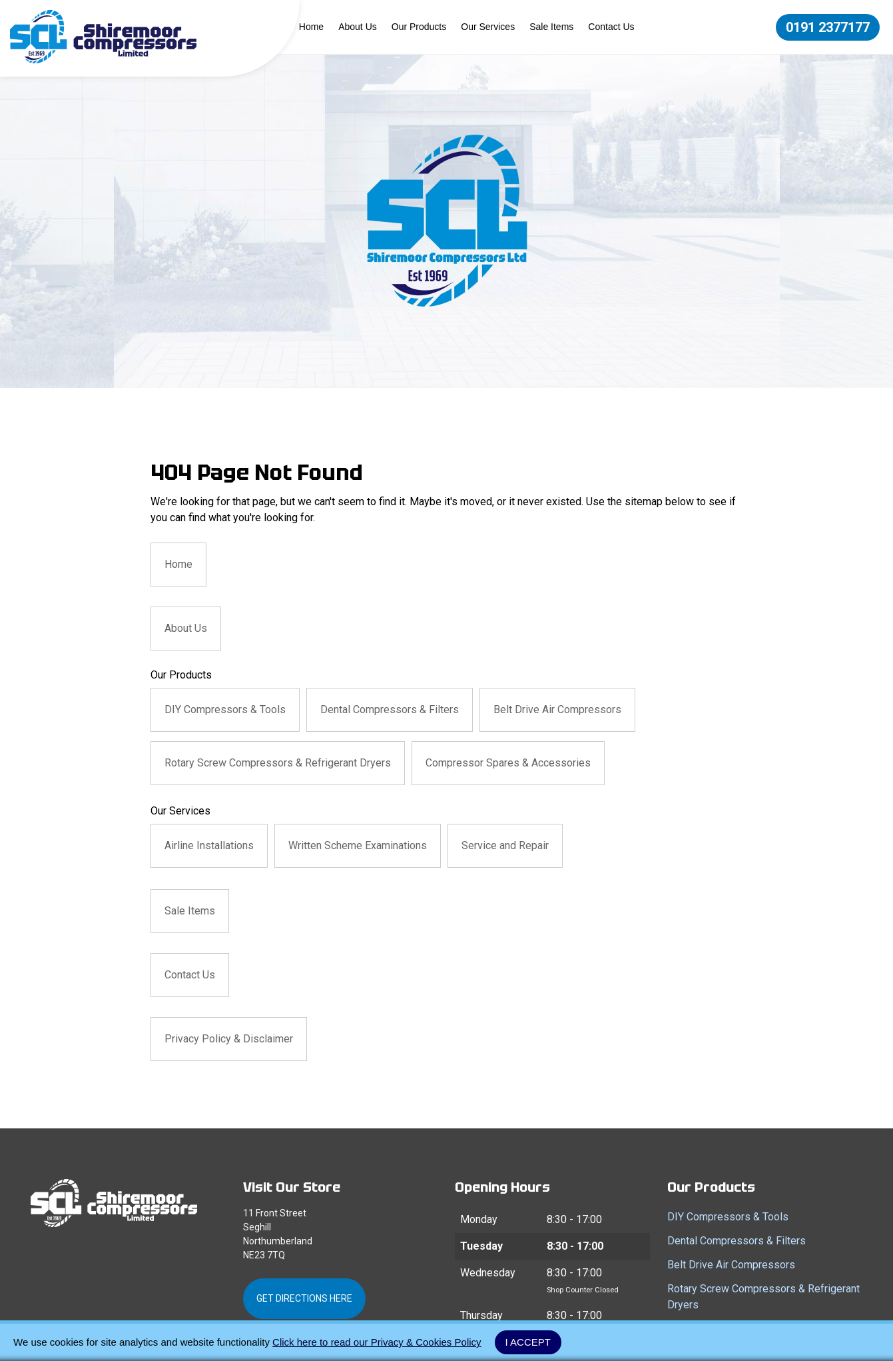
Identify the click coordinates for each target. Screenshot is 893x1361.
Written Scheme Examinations (357, 845)
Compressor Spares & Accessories (508, 762)
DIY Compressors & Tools (225, 709)
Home (311, 26)
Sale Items (551, 26)
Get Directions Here (304, 1298)
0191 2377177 (828, 27)
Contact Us (611, 26)
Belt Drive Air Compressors (557, 709)
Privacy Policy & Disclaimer (228, 1038)
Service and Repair (505, 845)
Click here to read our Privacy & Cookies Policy (376, 1342)
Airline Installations (209, 845)
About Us (357, 26)
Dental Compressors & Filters (389, 709)
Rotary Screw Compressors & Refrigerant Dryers (277, 762)
